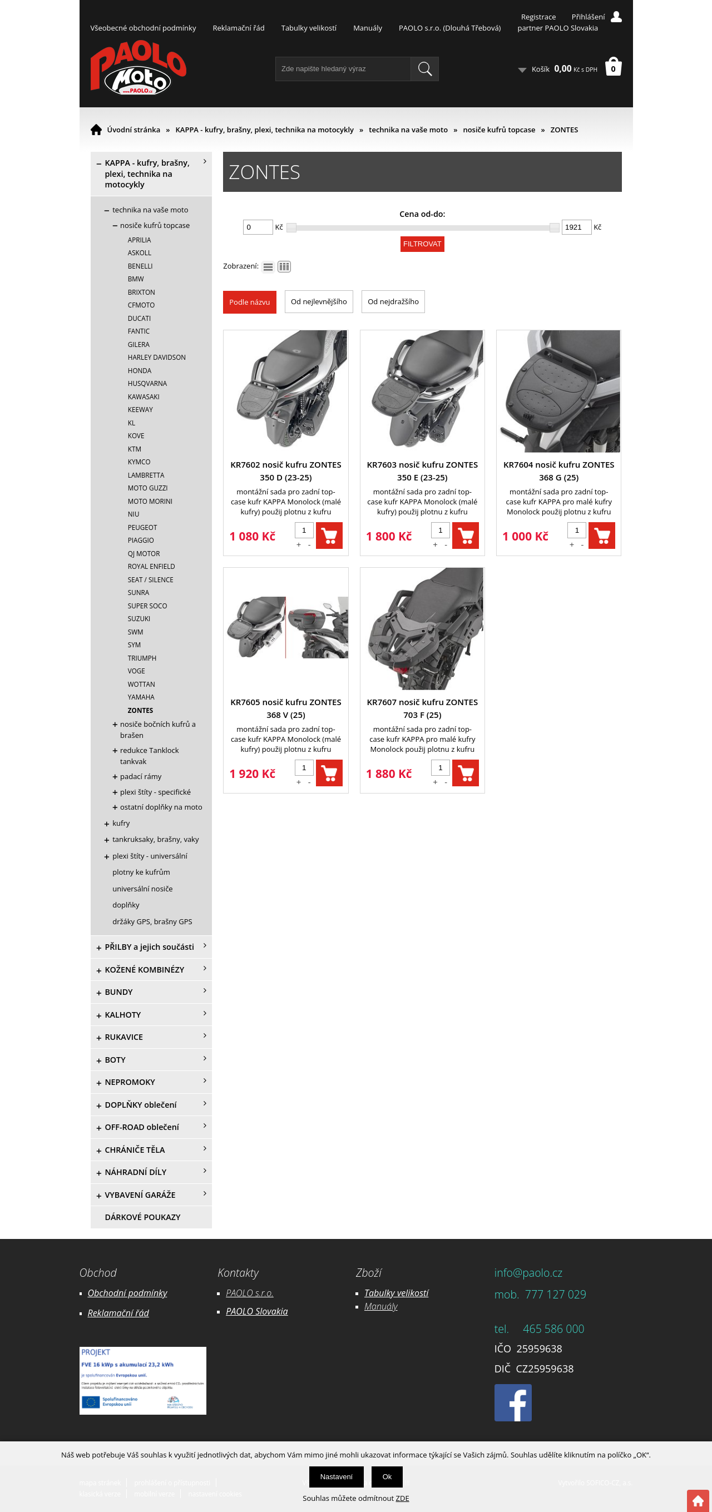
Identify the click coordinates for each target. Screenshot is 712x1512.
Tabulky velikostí (309, 28)
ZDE (402, 1498)
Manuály (367, 28)
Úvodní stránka (134, 130)
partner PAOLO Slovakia (557, 28)
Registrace (538, 17)
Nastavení (336, 1477)
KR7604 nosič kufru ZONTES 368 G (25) (559, 471)
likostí (417, 1293)
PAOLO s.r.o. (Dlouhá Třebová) (450, 28)
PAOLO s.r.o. (250, 1293)
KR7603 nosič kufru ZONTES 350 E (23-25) (422, 471)
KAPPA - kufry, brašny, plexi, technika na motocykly (265, 130)
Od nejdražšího (393, 301)
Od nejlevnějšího (319, 301)
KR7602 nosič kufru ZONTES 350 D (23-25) (286, 471)
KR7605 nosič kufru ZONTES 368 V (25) (286, 708)
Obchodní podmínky (127, 1293)
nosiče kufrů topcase (499, 130)
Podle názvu (249, 302)
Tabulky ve (385, 1293)
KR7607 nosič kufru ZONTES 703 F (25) (422, 708)
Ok (387, 1477)
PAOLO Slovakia (257, 1311)
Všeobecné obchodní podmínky (143, 28)
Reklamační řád (238, 28)
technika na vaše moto (408, 130)
